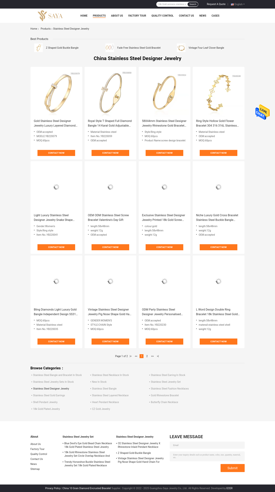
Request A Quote (216, 4)
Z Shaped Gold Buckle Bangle (62, 47)
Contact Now (56, 153)
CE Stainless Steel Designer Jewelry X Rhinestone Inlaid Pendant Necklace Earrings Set (139, 445)
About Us (117, 15)
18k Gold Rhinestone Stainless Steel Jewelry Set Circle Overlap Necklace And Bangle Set (87, 454)
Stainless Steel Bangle (104, 388)
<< (136, 356)
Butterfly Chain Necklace (164, 402)
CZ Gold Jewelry (101, 409)
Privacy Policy (52, 488)
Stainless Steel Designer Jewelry (51, 388)
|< (131, 356)
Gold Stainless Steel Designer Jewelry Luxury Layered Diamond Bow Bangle (55, 123)
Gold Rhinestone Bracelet (165, 395)
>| (158, 356)
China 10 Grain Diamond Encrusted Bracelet (86, 488)
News (202, 15)
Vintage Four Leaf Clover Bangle (206, 47)
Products (99, 15)
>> (152, 356)
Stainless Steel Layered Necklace (110, 395)
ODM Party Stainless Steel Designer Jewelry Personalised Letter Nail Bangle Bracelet (161, 312)
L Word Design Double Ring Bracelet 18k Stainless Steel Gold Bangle (217, 312)
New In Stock (99, 381)
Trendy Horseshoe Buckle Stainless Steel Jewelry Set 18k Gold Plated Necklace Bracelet (87, 464)
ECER (229, 488)
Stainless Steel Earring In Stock (168, 375)
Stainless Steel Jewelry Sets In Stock (53, 381)
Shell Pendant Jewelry (45, 402)
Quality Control (163, 15)
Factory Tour (137, 15)
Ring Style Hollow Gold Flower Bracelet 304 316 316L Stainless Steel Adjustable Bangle (216, 123)
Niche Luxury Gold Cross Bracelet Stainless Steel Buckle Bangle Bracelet (217, 218)
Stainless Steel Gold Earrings (49, 395)
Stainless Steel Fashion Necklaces (170, 388)
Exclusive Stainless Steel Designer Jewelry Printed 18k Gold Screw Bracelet (163, 218)
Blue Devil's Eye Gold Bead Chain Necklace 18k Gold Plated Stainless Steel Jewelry (88, 445)
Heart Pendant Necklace (105, 402)
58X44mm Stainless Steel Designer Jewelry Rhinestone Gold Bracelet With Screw (164, 123)
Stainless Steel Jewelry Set (166, 381)
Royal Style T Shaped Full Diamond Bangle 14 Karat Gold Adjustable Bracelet (110, 123)
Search (192, 4)
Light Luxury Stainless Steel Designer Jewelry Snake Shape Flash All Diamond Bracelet (53, 218)
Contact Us (186, 15)
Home (84, 15)
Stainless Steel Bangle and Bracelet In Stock (57, 375)
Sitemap (35, 469)
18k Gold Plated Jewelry (46, 409)
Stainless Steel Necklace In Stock (110, 375)
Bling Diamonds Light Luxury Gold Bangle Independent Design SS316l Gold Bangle (56, 312)
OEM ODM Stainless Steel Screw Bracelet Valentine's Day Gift (108, 218)
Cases (216, 15)
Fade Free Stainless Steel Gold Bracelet (139, 47)
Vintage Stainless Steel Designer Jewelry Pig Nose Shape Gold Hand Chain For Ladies (110, 312)
